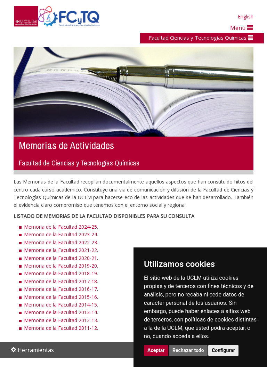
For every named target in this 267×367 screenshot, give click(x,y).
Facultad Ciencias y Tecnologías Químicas (201, 37)
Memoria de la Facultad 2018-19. (61, 273)
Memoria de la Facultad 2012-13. (61, 320)
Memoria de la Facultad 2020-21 (60, 258)
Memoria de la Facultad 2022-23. (61, 242)
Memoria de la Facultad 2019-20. (61, 265)
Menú (241, 28)
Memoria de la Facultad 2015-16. (61, 297)
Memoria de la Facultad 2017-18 (60, 281)
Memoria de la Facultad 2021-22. (61, 250)
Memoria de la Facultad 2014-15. (61, 304)
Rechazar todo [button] (188, 350)
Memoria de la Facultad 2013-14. (61, 312)
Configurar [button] (223, 350)
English (245, 16)
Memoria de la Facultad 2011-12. (61, 328)
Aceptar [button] (156, 350)
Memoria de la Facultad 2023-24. (61, 234)
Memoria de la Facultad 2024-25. (61, 226)
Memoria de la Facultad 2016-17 (60, 289)
